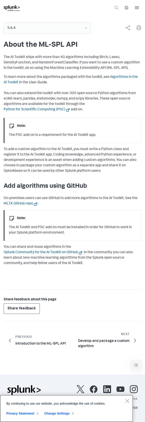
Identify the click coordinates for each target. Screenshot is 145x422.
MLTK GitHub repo (18, 204)
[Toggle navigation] (136, 365)
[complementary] (126, 27)
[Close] (127, 402)
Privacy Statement (20, 415)
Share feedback (21, 309)
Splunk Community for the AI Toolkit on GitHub (41, 252)
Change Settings (57, 415)
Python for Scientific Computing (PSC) (34, 109)
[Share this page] (128, 27)
